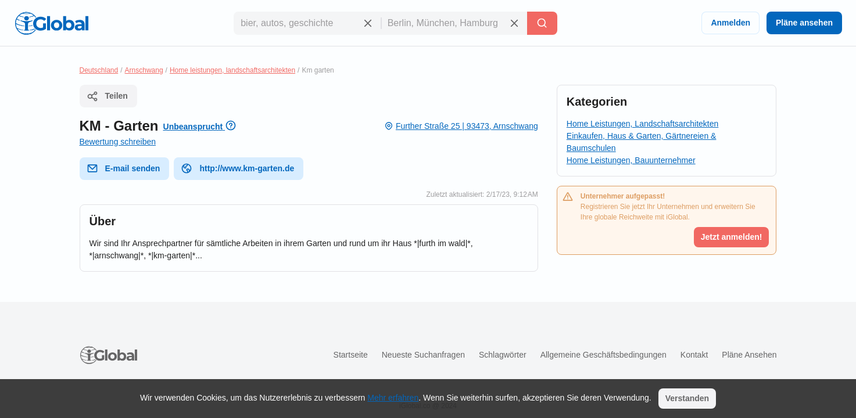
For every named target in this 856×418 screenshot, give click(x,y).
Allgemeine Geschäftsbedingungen (603, 354)
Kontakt (694, 354)
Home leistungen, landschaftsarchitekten (232, 70)
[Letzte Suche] (542, 23)
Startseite (351, 354)
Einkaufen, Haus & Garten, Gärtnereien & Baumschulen (642, 142)
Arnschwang (144, 70)
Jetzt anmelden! (731, 237)
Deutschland (99, 70)
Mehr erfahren (392, 397)
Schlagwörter (503, 354)
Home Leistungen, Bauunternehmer (631, 160)
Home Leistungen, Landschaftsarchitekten (643, 123)
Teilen (107, 96)
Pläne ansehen (804, 22)
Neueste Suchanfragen (423, 354)
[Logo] (51, 23)
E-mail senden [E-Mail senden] (123, 168)
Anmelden (730, 22)
